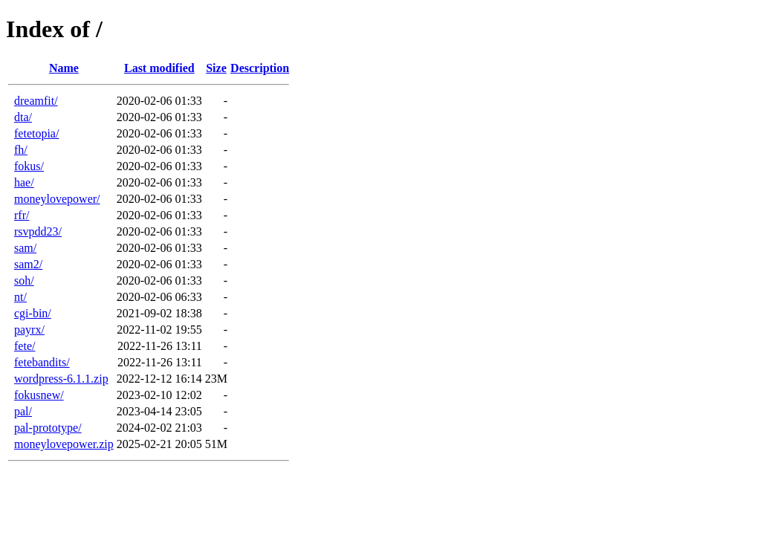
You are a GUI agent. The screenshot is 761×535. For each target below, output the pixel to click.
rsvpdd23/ (38, 231)
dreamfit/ (36, 100)
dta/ (23, 117)
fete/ (24, 346)
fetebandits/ (42, 362)
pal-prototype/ (48, 427)
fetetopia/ (36, 133)
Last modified (159, 68)
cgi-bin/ (32, 313)
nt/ (20, 297)
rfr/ (21, 215)
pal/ (23, 411)
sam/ (25, 247)
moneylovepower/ (57, 198)
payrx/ (29, 329)
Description (259, 68)
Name (64, 68)
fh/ (20, 149)
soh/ (24, 280)
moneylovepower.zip (64, 444)
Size (216, 68)
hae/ (24, 182)
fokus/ (29, 166)
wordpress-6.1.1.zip (61, 378)
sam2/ (28, 264)
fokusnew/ (39, 395)
